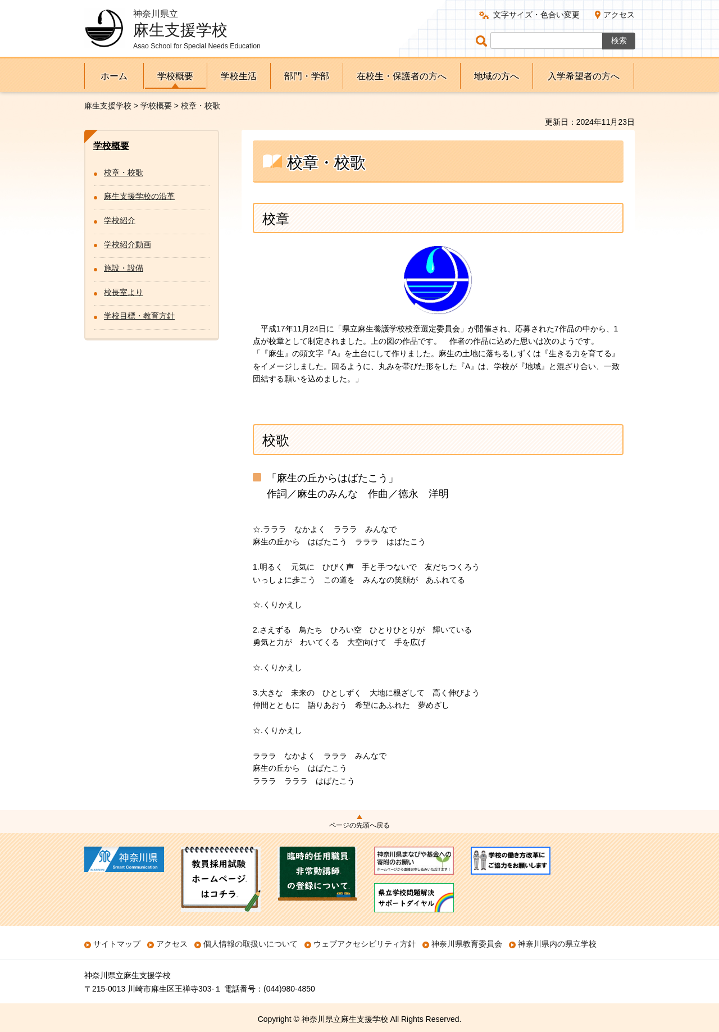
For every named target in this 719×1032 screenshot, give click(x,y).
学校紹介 (119, 220)
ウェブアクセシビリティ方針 (364, 943)
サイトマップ (116, 943)
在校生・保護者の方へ (402, 76)
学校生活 (239, 76)
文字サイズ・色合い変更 (536, 14)
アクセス (619, 14)
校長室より (123, 292)
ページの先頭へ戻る (359, 825)
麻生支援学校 (107, 105)
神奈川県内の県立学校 (557, 943)
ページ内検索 (483, 40)
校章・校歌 (123, 172)
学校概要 (175, 76)
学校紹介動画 (127, 244)
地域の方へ (496, 76)
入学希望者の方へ (584, 76)
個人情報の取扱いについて (250, 943)
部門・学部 (306, 76)
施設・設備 (123, 267)
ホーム (114, 76)
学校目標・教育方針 (139, 315)
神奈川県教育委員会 (466, 943)
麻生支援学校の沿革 (139, 196)
